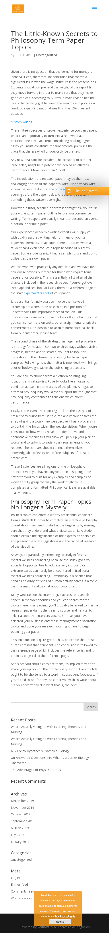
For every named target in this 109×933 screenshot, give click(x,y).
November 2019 (22, 807)
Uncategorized (46, 55)
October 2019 (21, 814)
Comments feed (22, 891)
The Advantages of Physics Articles (36, 770)
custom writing (21, 122)
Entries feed (19, 884)
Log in (15, 878)
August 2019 (20, 828)
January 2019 (20, 841)
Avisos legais (67, 916)
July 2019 (17, 835)
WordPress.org (21, 898)
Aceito (60, 921)
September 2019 (23, 821)
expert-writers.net (36, 293)
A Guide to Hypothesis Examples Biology (40, 751)
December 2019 (22, 801)
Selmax (43, 927)
